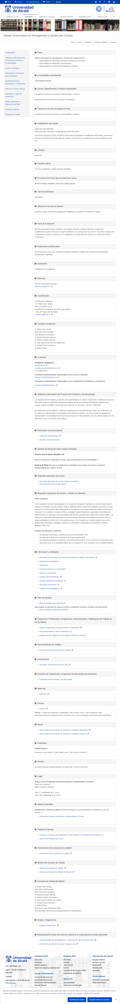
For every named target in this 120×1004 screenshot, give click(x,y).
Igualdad (96, 970)
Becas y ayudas (99, 962)
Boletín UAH (97, 968)
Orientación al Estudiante (49, 561)
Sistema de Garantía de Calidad (51, 868)
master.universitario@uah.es (45, 377)
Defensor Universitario (48, 573)
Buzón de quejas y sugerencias (47, 968)
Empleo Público (99, 960)
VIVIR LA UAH (102, 17)
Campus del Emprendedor (49, 577)
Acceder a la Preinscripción (50, 440)
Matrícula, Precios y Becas (15, 89)
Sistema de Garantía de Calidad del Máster (56, 872)
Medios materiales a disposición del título (12, 103)
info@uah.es (11, 983)
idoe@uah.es (40, 365)
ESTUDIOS (29, 17)
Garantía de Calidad (12, 114)
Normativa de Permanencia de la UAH (54, 665)
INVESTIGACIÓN (67, 17)
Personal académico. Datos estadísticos (54, 631)
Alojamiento (44, 565)
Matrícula (43, 694)
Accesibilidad (69, 983)
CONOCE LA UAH (12, 17)
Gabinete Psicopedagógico (50, 588)
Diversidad (97, 965)
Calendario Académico (73, 973)
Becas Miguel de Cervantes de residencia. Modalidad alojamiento (64, 730)
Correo (66, 968)
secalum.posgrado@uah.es (45, 385)
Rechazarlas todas (77, 1000)
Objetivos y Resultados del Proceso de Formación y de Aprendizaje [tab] (15, 60)
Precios (42, 709)
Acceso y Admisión (12, 68)
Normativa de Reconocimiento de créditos (55, 650)
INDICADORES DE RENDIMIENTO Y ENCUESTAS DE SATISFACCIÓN (67, 940)
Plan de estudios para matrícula (51, 603)
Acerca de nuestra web (73, 985)
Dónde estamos (41, 965)
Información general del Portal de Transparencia (57, 944)
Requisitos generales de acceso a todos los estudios (59, 481)
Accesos (18, 2)
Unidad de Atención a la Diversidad (53, 569)
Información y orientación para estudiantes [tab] (14, 74)
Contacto (38, 962)
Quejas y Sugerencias (48, 925)
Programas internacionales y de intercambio (56, 679)
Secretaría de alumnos (48, 585)
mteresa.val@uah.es (42, 286)
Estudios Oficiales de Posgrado (51, 581)
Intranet (67, 962)
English (46, 2)
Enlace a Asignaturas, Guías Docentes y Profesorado (59, 628)
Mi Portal (67, 960)
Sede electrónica (32, 2)
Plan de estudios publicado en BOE (53, 610)
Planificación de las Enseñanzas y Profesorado (15, 82)
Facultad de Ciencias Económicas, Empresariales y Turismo (62, 816)
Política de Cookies (65, 993)
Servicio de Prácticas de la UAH (51, 839)
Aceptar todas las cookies (99, 1000)
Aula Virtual (68, 965)
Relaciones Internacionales (45, 983)
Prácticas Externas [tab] (12, 109)
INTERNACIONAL (85, 17)
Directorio (39, 960)
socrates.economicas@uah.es (46, 368)
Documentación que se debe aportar (53, 484)
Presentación (10, 53)
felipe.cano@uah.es (42, 306)
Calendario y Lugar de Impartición (13, 95)
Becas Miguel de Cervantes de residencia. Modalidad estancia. (63, 734)
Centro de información (43, 977)
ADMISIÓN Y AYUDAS (47, 17)
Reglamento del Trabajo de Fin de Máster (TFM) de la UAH (61, 635)
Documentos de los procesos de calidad (54, 853)
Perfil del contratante (101, 980)
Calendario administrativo (49, 436)
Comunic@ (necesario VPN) (75, 970)
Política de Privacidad (91, 993)
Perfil (8, 2)
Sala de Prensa (41, 985)
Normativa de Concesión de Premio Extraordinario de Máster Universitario (67, 557)
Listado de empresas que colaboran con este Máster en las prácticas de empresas (70, 835)
